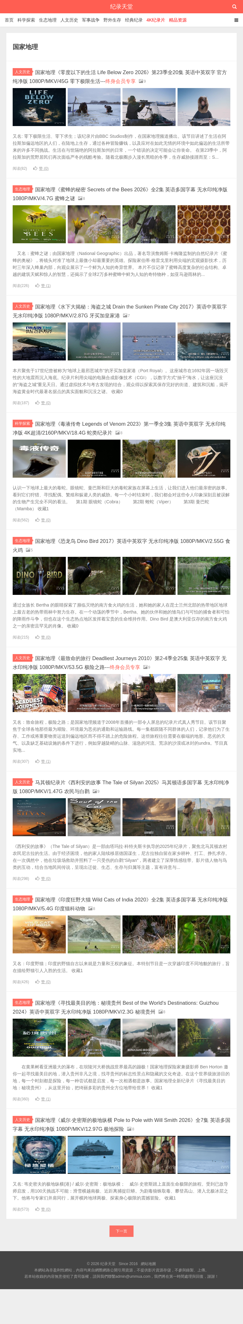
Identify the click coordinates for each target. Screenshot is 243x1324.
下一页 (121, 1266)
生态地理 (48, 19)
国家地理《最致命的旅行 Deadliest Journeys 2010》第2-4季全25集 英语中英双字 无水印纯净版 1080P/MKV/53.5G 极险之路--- (120, 678)
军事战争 (91, 19)
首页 (9, 19)
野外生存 (112, 19)
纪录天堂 (121, 6)
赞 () (40, 176)
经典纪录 (134, 19)
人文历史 (69, 19)
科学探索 (26, 19)
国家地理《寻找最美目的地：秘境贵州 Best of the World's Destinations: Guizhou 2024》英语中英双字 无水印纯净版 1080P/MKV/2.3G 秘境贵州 (113, 1030)
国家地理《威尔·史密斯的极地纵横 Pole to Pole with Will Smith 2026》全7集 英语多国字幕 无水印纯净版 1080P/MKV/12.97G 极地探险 (120, 1155)
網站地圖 (148, 1298)
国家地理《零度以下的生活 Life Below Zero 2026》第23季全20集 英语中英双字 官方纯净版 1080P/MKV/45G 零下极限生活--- (121, 80)
